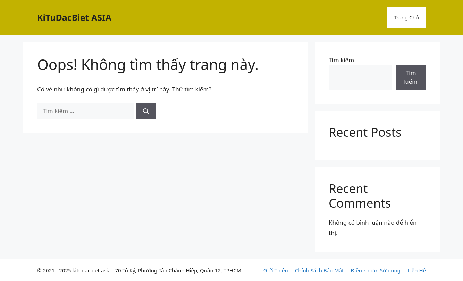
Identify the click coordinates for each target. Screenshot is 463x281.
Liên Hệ (416, 270)
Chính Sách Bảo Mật (319, 270)
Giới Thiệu (275, 270)
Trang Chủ (406, 17)
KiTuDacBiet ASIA (74, 17)
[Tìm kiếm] (146, 111)
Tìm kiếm (341, 60)
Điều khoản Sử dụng (376, 270)
